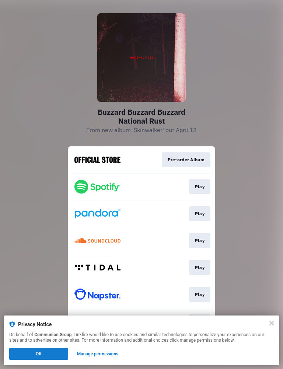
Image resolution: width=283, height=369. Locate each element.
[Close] (271, 323)
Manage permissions (98, 353)
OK (39, 353)
